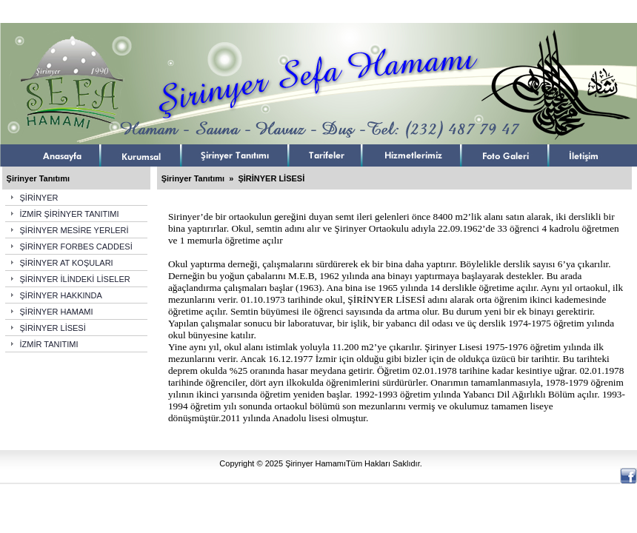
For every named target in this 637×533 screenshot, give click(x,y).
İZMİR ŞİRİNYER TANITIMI (69, 213)
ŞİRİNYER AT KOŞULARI (66, 262)
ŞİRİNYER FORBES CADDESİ (76, 246)
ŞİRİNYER (39, 197)
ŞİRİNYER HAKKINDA (61, 295)
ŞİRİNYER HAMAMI (56, 311)
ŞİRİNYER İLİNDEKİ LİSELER (75, 279)
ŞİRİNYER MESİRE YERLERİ (74, 230)
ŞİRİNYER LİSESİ (53, 328)
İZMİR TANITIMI (49, 344)
